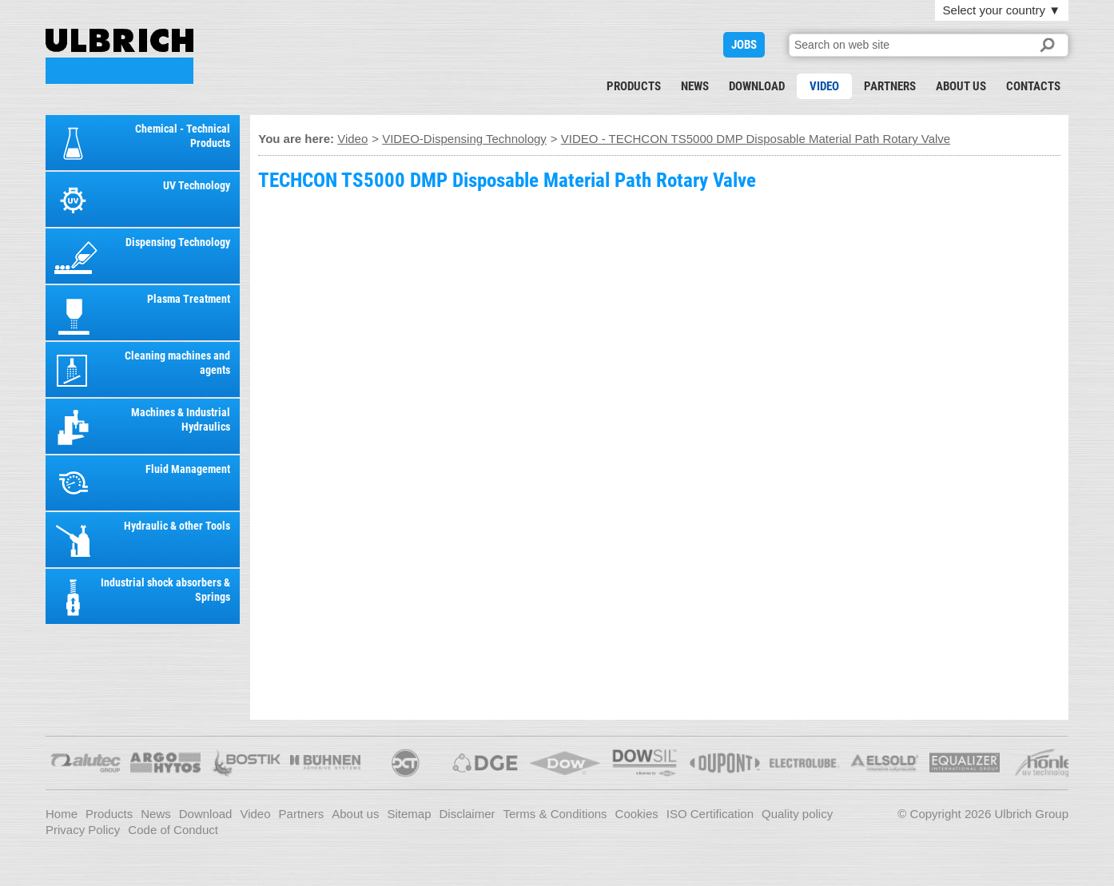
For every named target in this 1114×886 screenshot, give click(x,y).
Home (62, 813)
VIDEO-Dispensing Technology (464, 138)
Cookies (636, 813)
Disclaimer (467, 813)
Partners (890, 86)
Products (634, 86)
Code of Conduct (173, 829)
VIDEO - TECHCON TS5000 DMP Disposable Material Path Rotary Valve (119, 56)
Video (824, 86)
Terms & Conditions (555, 813)
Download (757, 86)
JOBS (744, 45)
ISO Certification (710, 813)
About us (961, 86)
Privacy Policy (83, 829)
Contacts (1033, 86)
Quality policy (797, 813)
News (695, 86)
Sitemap (409, 813)
